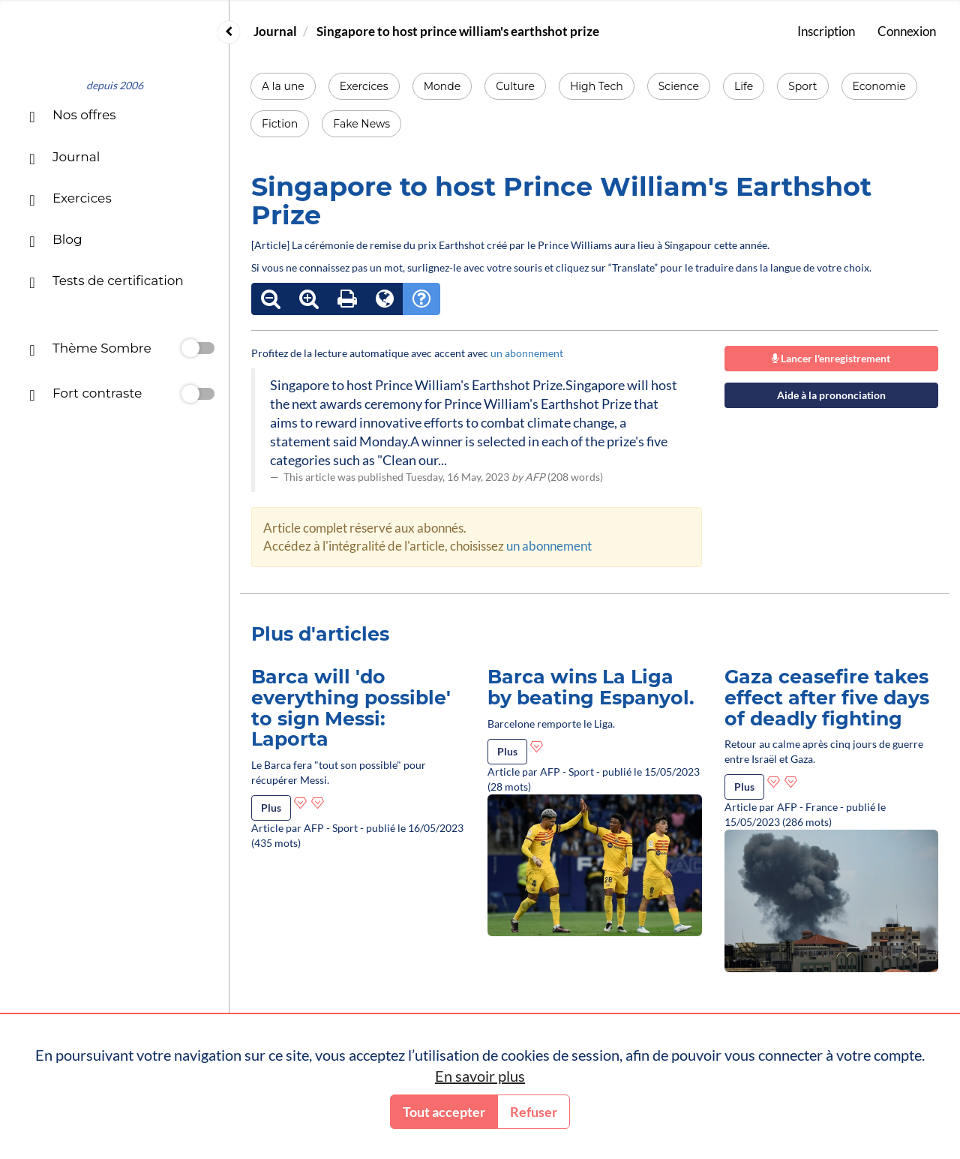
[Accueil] (114, 46)
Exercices (364, 86)
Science (678, 86)
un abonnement (526, 353)
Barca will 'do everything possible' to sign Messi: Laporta (351, 707)
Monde (442, 86)
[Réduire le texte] (270, 299)
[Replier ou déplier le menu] (229, 32)
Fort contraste (85, 395)
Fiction (280, 124)
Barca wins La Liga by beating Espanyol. (591, 687)
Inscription (826, 31)
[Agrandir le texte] (309, 299)
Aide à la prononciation (831, 395)
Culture (515, 86)
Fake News (361, 124)
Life (743, 86)
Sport (802, 86)
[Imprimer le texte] (347, 299)
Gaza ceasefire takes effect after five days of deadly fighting (826, 697)
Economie (879, 86)
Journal (275, 31)
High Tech (596, 86)
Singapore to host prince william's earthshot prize (457, 31)
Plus (271, 807)
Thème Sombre (90, 350)
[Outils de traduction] (385, 299)
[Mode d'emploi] (421, 299)
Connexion (907, 31)
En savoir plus (480, 1076)
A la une (283, 86)
